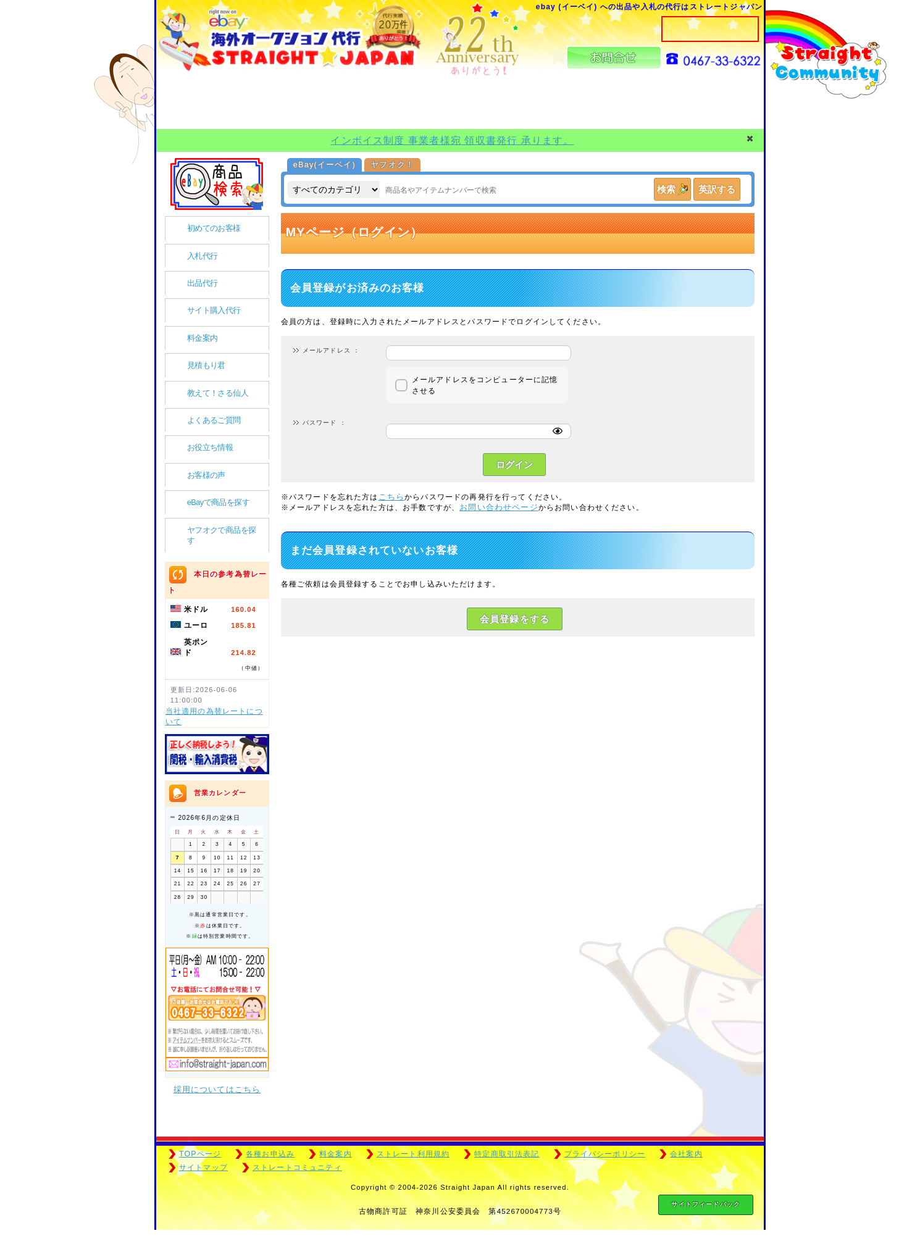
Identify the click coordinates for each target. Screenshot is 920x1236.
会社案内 (686, 1154)
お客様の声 (206, 475)
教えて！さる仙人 (217, 393)
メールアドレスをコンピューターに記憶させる (485, 384)
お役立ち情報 (210, 447)
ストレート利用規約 (413, 1154)
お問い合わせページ (498, 507)
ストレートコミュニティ (297, 1167)
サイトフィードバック (705, 1204)
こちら (391, 496)
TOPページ (200, 1154)
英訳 (716, 189)
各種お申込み (270, 1154)
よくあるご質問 (214, 420)
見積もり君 (206, 365)
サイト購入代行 (214, 310)
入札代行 (202, 256)
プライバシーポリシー (605, 1154)
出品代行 (202, 283)
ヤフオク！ (392, 164)
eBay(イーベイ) (324, 164)
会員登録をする (515, 619)
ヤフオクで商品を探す (221, 535)
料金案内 (202, 338)
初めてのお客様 (214, 228)
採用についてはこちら (217, 1089)
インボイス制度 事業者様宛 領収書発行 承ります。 (452, 140)
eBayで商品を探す (218, 502)
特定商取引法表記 (506, 1154)
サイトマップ (203, 1167)
